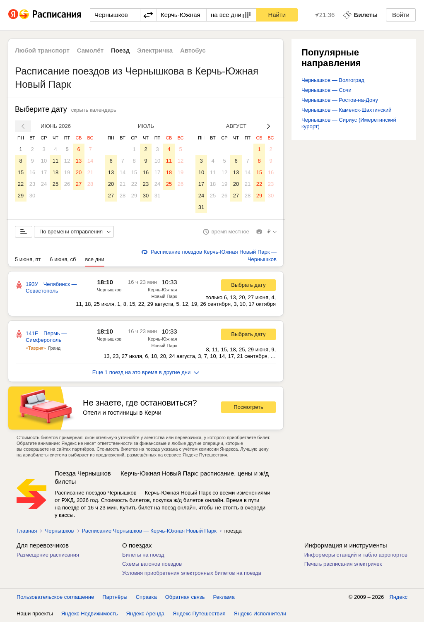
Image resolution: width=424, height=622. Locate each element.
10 (44, 161)
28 (90, 184)
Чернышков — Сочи (326, 90)
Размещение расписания (48, 555)
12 (67, 161)
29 (21, 195)
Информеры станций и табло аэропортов (355, 555)
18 (55, 172)
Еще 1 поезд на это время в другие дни (146, 372)
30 (32, 195)
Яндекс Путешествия (199, 613)
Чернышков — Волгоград (332, 80)
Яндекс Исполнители (260, 613)
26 (67, 184)
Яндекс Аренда (145, 613)
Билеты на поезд (143, 555)
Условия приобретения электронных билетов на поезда (191, 573)
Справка (146, 597)
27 (79, 184)
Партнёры (114, 597)
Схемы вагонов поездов (152, 564)
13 (79, 161)
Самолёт (90, 50)
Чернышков (109, 289)
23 (32, 184)
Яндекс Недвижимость (89, 613)
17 (44, 172)
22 (21, 184)
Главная (27, 531)
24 (44, 184)
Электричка (155, 50)
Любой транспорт (42, 50)
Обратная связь (185, 597)
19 (67, 172)
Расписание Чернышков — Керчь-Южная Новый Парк (149, 531)
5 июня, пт (28, 259)
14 (90, 161)
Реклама (224, 597)
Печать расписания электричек (343, 564)
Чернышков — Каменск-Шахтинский (346, 110)
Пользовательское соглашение (55, 597)
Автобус (193, 50)
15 (21, 172)
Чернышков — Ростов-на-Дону (339, 100)
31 (157, 195)
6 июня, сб (63, 259)
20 (79, 172)
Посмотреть (248, 407)
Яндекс (398, 597)
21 (90, 172)
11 (55, 161)
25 (55, 184)
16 (32, 172)
